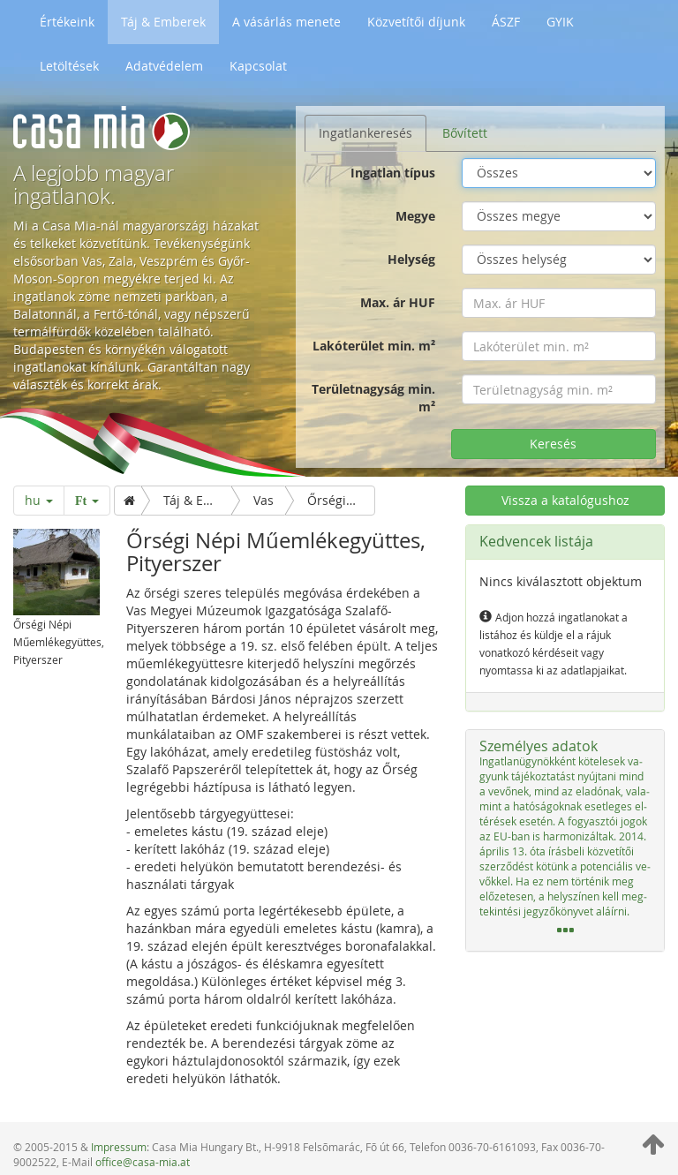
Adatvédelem (164, 65)
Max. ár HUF (397, 302)
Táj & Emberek (163, 21)
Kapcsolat (258, 65)
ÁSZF (506, 21)
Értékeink (67, 21)
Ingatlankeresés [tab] (365, 132)
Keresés (553, 443)
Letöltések (69, 65)
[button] (565, 841)
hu (39, 500)
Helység (411, 259)
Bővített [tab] (464, 132)
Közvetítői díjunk (416, 21)
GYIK (560, 21)
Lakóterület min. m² (374, 345)
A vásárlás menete (286, 21)
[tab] (565, 841)
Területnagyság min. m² (373, 397)
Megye (415, 215)
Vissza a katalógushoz (565, 500)
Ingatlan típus (392, 172)
